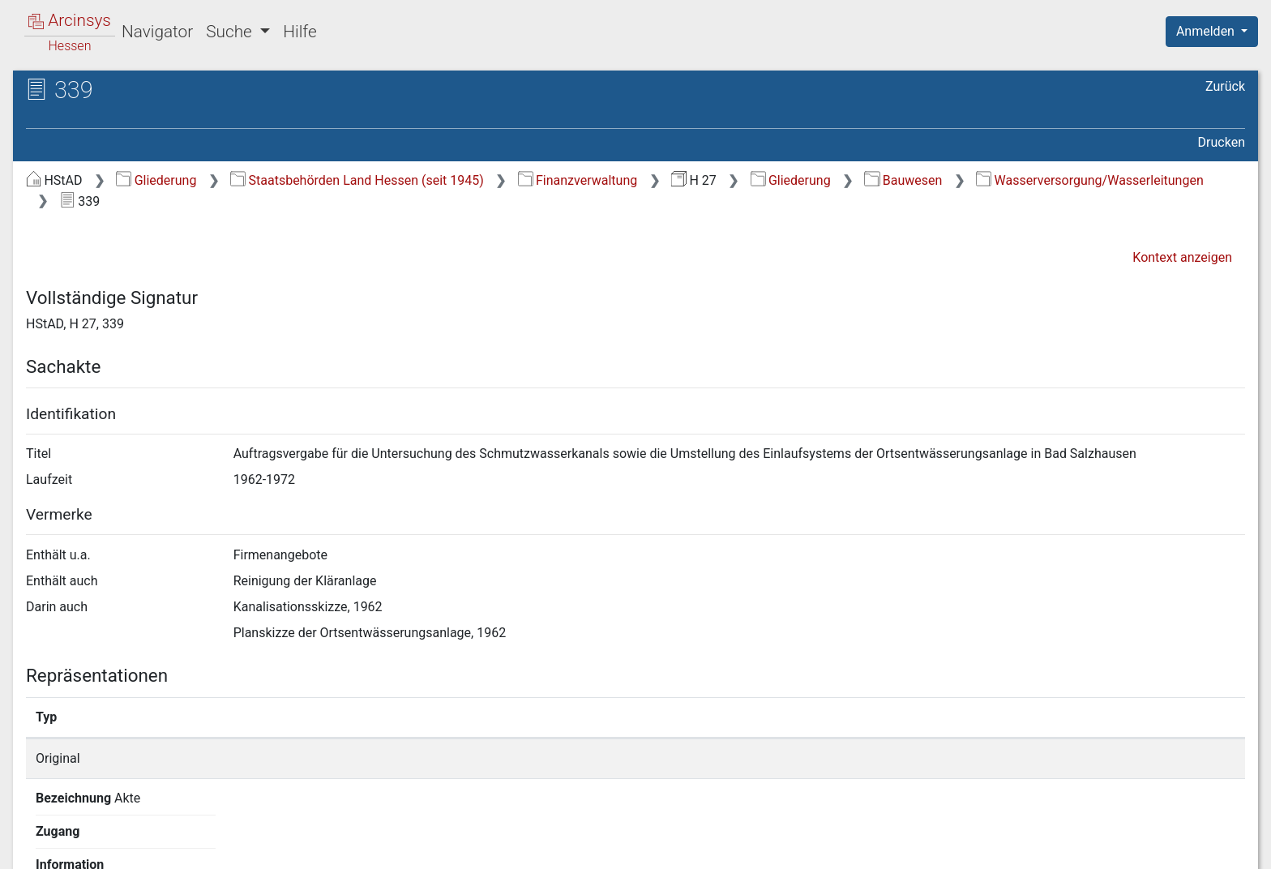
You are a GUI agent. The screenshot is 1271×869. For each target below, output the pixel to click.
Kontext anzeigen (1182, 257)
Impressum (1217, 847)
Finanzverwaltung (578, 180)
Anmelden (1207, 31)
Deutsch (98, 835)
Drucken (1221, 142)
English (37, 835)
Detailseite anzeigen (942, 758)
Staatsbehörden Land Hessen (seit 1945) (357, 180)
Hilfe (299, 31)
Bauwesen (903, 180)
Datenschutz (973, 847)
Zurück (1225, 86)
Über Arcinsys (853, 847)
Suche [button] (231, 31)
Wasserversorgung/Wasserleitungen (1090, 180)
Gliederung (156, 180)
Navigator (157, 31)
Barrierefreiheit (1098, 847)
